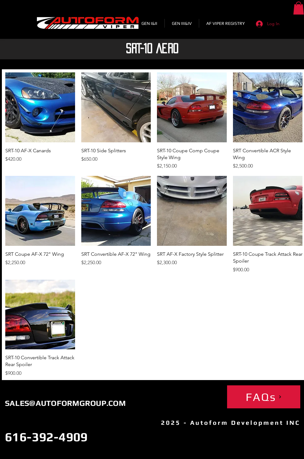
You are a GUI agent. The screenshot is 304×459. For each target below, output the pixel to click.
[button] (298, 8)
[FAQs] (263, 396)
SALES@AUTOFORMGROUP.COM (65, 403)
